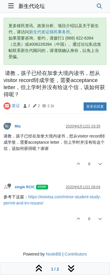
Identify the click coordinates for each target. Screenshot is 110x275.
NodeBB (53, 254)
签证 (16, 105)
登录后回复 (95, 106)
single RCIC (25, 187)
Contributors (76, 254)
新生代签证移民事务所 (49, 32)
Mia (18, 126)
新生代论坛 (31, 6)
